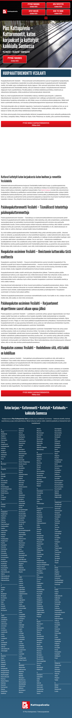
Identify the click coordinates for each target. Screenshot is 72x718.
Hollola (3, 559)
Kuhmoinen (22, 539)
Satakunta (40, 691)
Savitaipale (58, 429)
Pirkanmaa (40, 554)
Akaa (2, 432)
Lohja (20, 631)
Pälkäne (39, 614)
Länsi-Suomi (23, 660)
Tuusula (57, 554)
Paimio (39, 511)
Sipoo (56, 453)
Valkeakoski (58, 596)
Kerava (21, 458)
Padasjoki (40, 508)
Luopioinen (22, 650)
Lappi (20, 596)
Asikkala (3, 452)
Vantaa (57, 606)
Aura (2, 459)
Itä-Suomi (4, 610)
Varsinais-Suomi (60, 612)
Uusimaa (57, 584)
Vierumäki (58, 633)
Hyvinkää (4, 570)
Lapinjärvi (22, 587)
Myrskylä (39, 441)
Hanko (3, 528)
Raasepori (40, 624)
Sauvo (39, 693)
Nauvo (39, 465)
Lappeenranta (23, 594)
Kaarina (3, 656)
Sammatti (40, 687)
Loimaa (21, 635)
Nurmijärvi (40, 482)
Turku (56, 544)
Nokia (38, 469)
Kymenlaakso (23, 561)
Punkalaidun (40, 589)
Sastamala (40, 689)
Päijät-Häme (40, 612)
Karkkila (3, 693)
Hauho (3, 543)
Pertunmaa (40, 535)
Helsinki (3, 551)
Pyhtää (39, 596)
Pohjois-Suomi (41, 569)
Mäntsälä (40, 443)
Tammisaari (58, 511)
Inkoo (2, 604)
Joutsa (3, 628)
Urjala (56, 570)
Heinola (3, 547)
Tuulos (57, 550)
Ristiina (39, 653)
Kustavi (21, 551)
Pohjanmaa (40, 560)
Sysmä (57, 491)
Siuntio (57, 458)
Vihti (56, 635)
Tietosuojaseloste (43, 712)
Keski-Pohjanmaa (24, 462)
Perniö (39, 531)
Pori (38, 575)
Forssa (3, 506)
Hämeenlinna (5, 580)
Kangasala (4, 668)
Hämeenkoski (5, 576)
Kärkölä (21, 568)
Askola (3, 457)
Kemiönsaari (23, 453)
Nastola (39, 463)
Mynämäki (40, 439)
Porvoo (39, 579)
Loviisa (21, 643)
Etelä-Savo (4, 491)
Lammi (21, 585)
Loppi (20, 641)
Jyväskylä (4, 642)
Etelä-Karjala (5, 487)
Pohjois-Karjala (41, 562)
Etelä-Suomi (5, 493)
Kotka (20, 526)
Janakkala (4, 620)
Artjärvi (3, 450)
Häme (3, 574)
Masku (21, 674)
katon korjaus (45, 190)
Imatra (3, 600)
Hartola (3, 532)
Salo (38, 681)
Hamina (3, 522)
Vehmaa (57, 616)
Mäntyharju (40, 449)
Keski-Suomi (23, 464)
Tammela (57, 508)
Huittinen (4, 563)
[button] (46, 18)
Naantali (39, 455)
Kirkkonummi (23, 487)
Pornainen (40, 577)
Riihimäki (40, 647)
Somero (57, 468)
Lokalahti (22, 639)
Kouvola (21, 528)
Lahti (20, 577)
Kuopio (21, 541)
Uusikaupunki (59, 582)
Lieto (20, 623)
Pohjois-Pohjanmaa (43, 565)
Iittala (2, 589)
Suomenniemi (59, 485)
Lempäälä (22, 614)
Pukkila (39, 585)
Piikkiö (39, 552)
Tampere (57, 513)
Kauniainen (22, 441)
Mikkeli (21, 688)
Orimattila (40, 493)
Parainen (39, 515)
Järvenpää (4, 651)
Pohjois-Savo (41, 567)
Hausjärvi (4, 545)
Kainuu (3, 660)
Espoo (3, 485)
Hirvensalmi (4, 557)
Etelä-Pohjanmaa (6, 489)
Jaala (2, 615)
